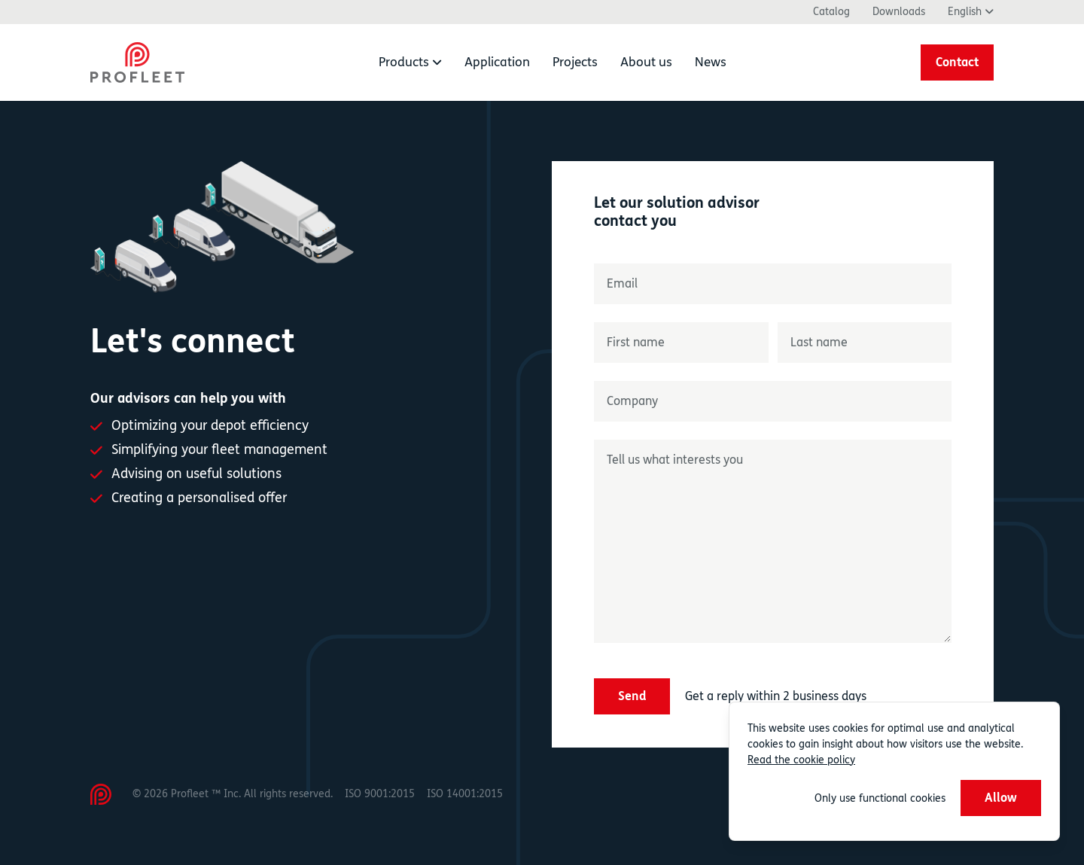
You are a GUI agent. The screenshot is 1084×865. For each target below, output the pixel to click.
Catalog (831, 11)
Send (632, 696)
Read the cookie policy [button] (801, 760)
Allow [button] (1001, 797)
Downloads (898, 11)
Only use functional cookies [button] (880, 798)
